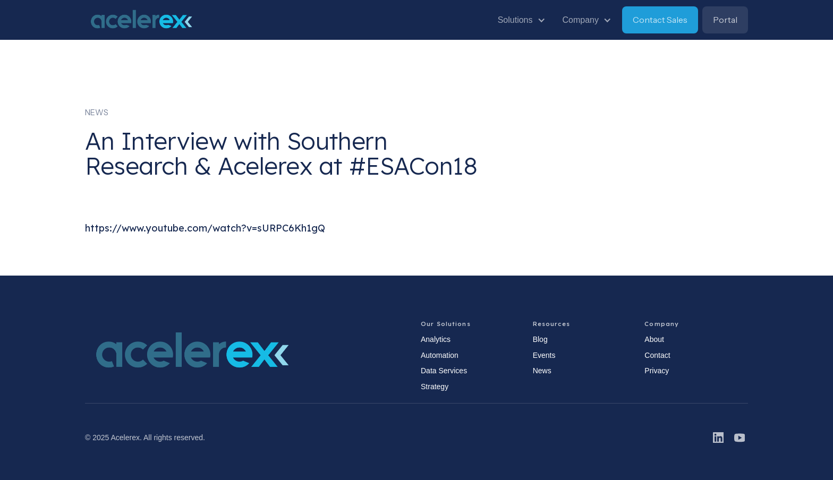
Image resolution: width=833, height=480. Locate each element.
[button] (521, 20)
